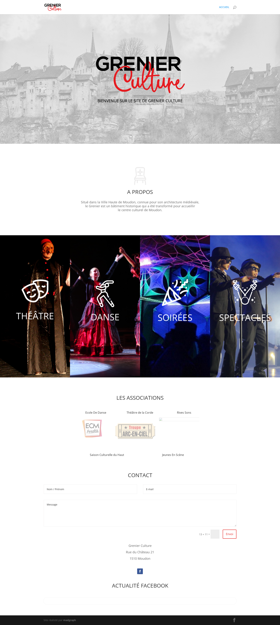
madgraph (69, 620)
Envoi (229, 534)
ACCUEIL (224, 7)
